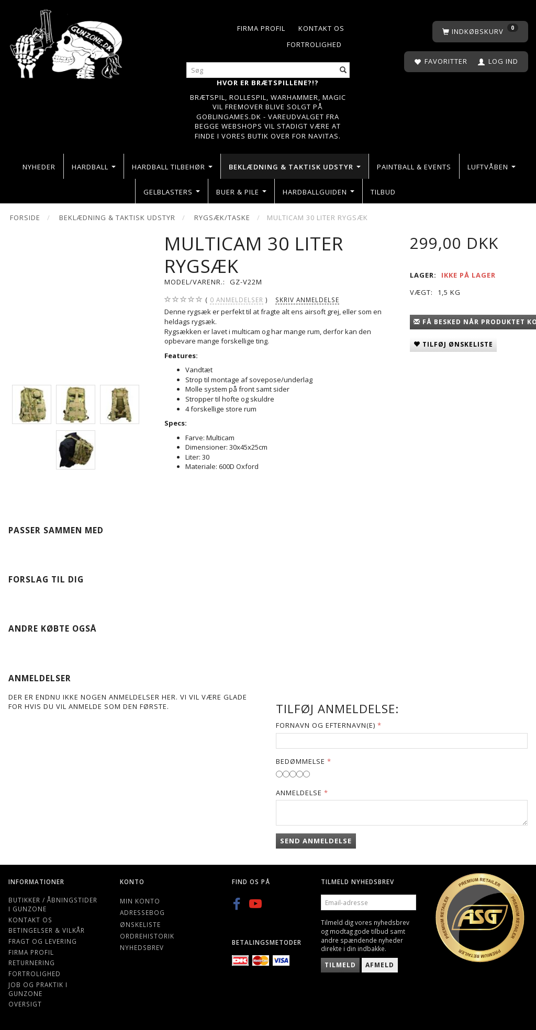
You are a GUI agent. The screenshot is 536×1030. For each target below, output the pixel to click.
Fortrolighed (314, 44)
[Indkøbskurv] (480, 31)
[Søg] (343, 70)
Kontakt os (321, 28)
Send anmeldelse (316, 840)
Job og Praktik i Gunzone (38, 989)
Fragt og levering (42, 941)
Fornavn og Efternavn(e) (325, 725)
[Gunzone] (67, 41)
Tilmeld (340, 964)
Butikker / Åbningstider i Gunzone (52, 904)
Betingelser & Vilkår (46, 930)
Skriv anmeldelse (307, 299)
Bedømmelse (300, 761)
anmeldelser (236, 299)
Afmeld (379, 964)
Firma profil (261, 28)
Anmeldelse (299, 792)
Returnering (31, 962)
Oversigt (25, 1004)
